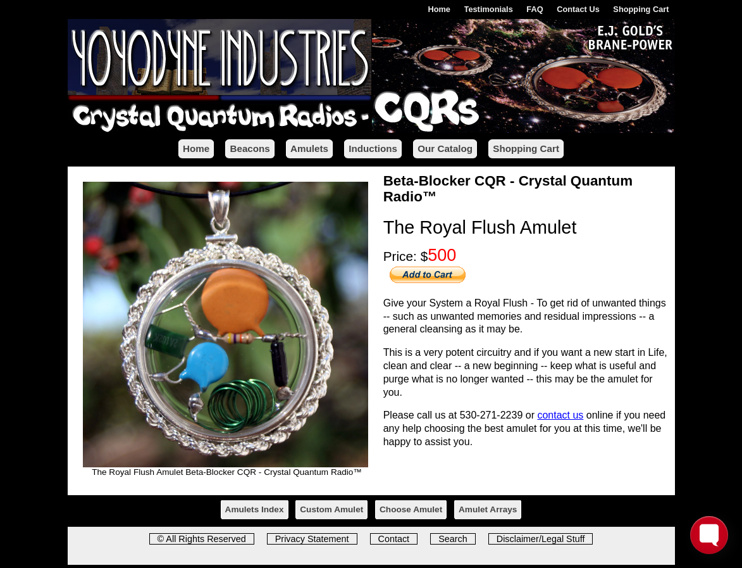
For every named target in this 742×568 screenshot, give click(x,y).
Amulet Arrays (488, 509)
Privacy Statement (312, 539)
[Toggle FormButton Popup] (709, 535)
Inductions (373, 148)
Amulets (309, 148)
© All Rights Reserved (202, 539)
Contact (394, 539)
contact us (560, 415)
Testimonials (488, 9)
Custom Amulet (331, 509)
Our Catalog (445, 148)
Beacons (249, 148)
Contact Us (578, 9)
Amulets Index (254, 509)
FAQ (534, 9)
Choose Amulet (411, 509)
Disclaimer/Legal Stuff (541, 539)
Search (452, 539)
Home (439, 9)
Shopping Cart (641, 9)
